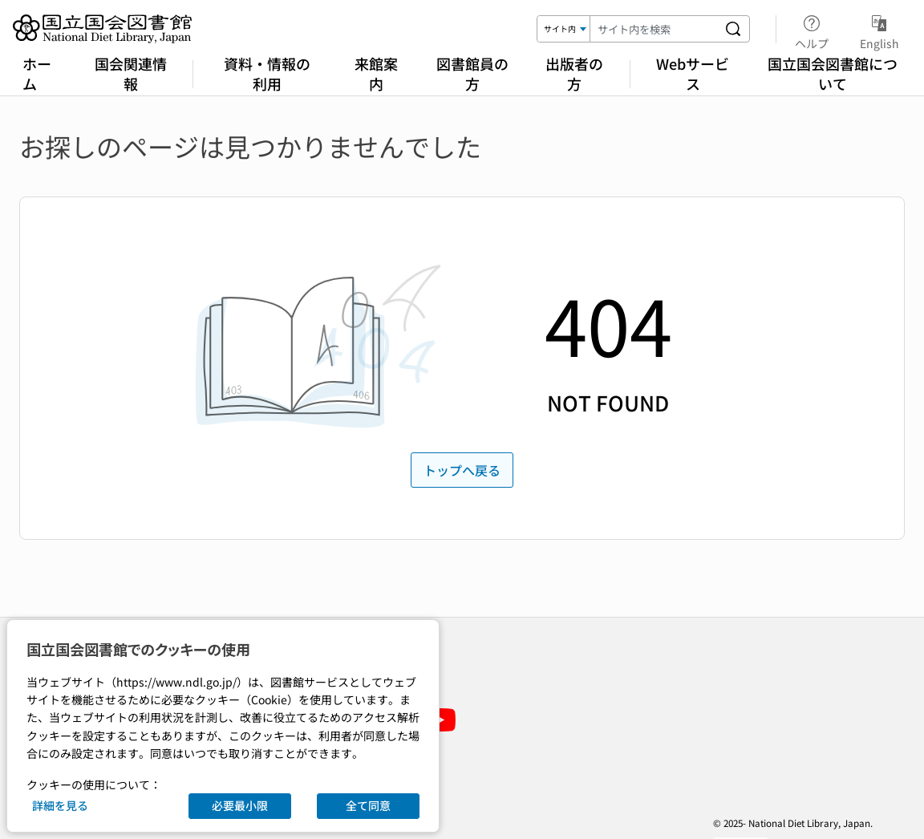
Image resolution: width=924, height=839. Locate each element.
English (879, 30)
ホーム (36, 73)
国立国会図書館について (833, 73)
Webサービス (692, 73)
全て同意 (368, 805)
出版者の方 (574, 73)
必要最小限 (240, 805)
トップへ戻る (462, 470)
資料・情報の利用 (267, 73)
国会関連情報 (131, 73)
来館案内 (376, 73)
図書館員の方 (472, 73)
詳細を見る (60, 805)
